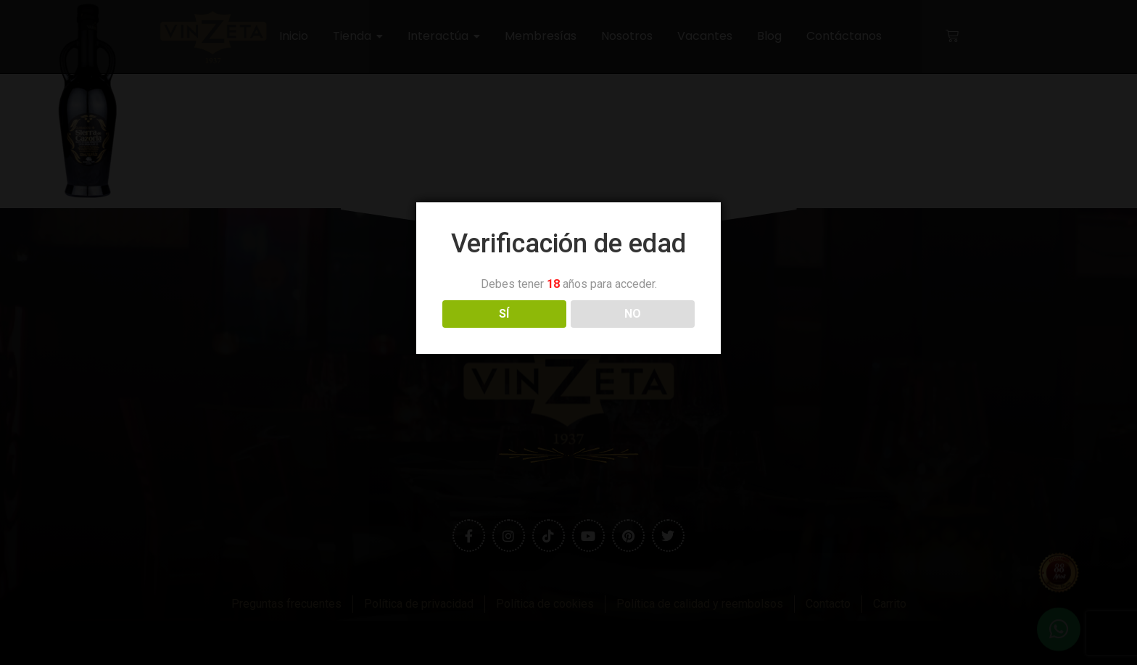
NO (632, 314)
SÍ (504, 314)
